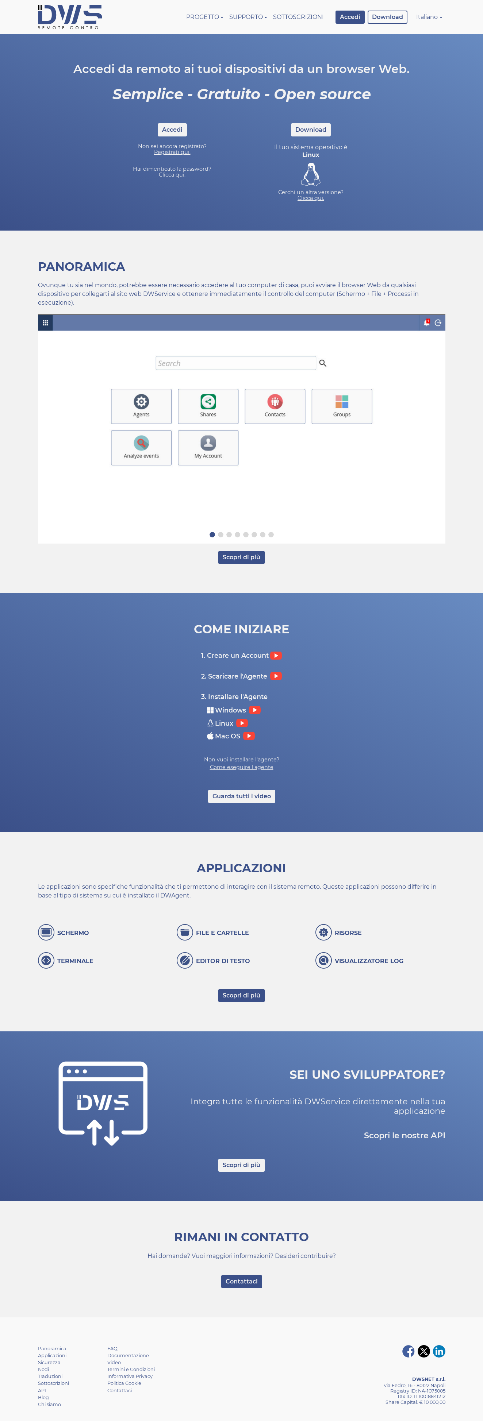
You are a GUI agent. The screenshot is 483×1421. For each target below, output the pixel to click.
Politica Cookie (124, 1383)
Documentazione (128, 1355)
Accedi (350, 16)
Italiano (427, 16)
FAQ (112, 1348)
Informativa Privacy (130, 1376)
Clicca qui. (172, 174)
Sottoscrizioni (298, 16)
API (42, 1390)
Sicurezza (49, 1362)
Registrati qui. (172, 152)
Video (114, 1362)
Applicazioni (52, 1355)
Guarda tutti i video (241, 796)
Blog (43, 1397)
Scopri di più (241, 557)
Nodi (43, 1369)
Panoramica (52, 1348)
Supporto (246, 16)
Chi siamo (49, 1404)
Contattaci (242, 1281)
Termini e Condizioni (131, 1369)
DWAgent (174, 895)
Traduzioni (50, 1376)
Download (387, 16)
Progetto (202, 16)
